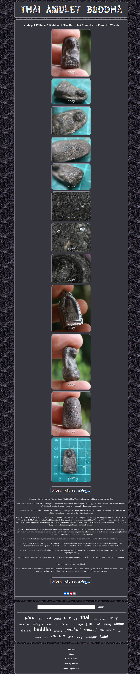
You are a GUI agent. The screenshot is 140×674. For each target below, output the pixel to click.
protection (24, 624)
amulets (38, 637)
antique (91, 636)
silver (40, 619)
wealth (57, 619)
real (48, 618)
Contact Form (71, 659)
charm (64, 624)
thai (84, 617)
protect (46, 638)
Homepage (71, 649)
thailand (26, 630)
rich (75, 619)
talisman (107, 629)
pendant (73, 629)
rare (67, 617)
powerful (58, 631)
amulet (58, 635)
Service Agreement (71, 668)
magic (38, 623)
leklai (104, 636)
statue (119, 623)
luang (79, 637)
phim (49, 624)
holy (56, 625)
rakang (107, 624)
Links (71, 654)
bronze (103, 619)
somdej (90, 629)
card (97, 624)
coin (72, 625)
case (119, 631)
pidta (95, 619)
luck (70, 636)
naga (80, 624)
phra (29, 617)
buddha (42, 629)
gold (89, 624)
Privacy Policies (71, 663)
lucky (113, 618)
